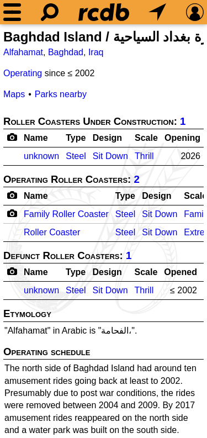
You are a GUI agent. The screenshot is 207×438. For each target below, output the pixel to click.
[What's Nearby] (157, 12)
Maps (14, 94)
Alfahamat (23, 52)
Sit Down (110, 156)
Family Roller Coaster (66, 214)
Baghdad (65, 52)
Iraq (96, 52)
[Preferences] (195, 12)
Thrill (144, 156)
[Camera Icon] (12, 213)
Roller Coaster (52, 232)
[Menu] (12, 12)
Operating (22, 73)
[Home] (103, 12)
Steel (76, 156)
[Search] (50, 12)
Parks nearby (61, 94)
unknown (41, 156)
